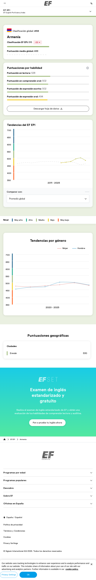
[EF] (48, 3)
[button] (4, 3)
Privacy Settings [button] (10, 543)
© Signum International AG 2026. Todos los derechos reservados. (32, 551)
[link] (14, 11)
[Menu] (90, 11)
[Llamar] (91, 3)
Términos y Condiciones (14, 531)
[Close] (91, 564)
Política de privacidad (12, 525)
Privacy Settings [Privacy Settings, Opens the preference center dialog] (9, 575)
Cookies (7, 537)
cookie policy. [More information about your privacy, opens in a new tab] (72, 569)
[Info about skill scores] (87, 68)
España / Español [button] (12, 517)
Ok (28, 575)
